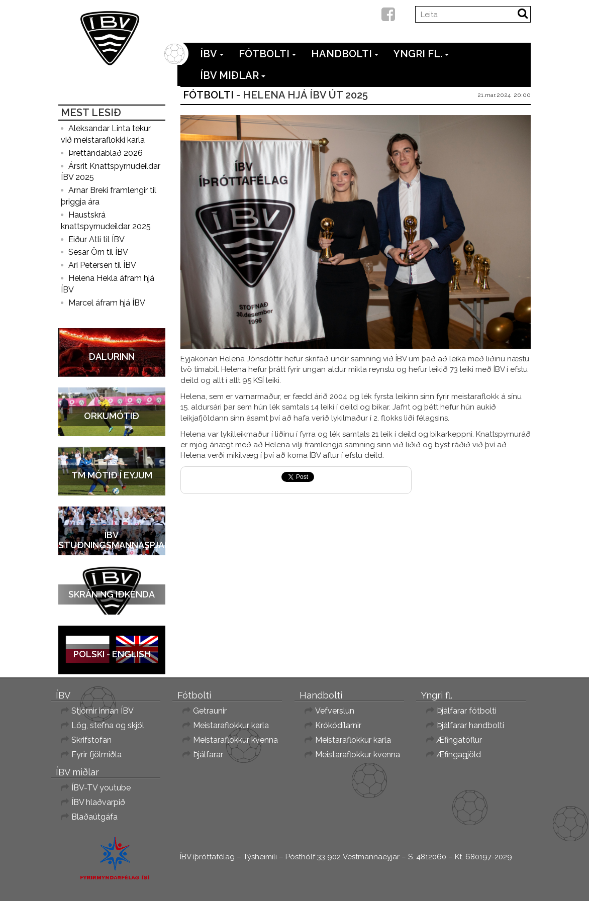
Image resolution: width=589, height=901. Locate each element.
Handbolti (344, 54)
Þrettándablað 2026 (105, 153)
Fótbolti (267, 54)
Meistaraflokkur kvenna (235, 740)
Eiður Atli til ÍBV (96, 239)
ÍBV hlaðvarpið (98, 802)
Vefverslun (334, 711)
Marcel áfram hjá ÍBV (106, 303)
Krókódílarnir (338, 725)
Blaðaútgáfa (94, 817)
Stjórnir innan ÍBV (102, 711)
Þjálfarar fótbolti (467, 711)
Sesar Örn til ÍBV (98, 252)
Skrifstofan (91, 740)
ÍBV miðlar (232, 75)
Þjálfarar (208, 754)
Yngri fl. (421, 54)
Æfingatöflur (459, 740)
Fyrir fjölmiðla (96, 754)
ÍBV (212, 54)
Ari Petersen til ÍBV (102, 265)
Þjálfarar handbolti (470, 725)
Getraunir (210, 711)
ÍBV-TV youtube (101, 787)
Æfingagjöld (459, 754)
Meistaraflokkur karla (231, 725)
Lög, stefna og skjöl (107, 725)
